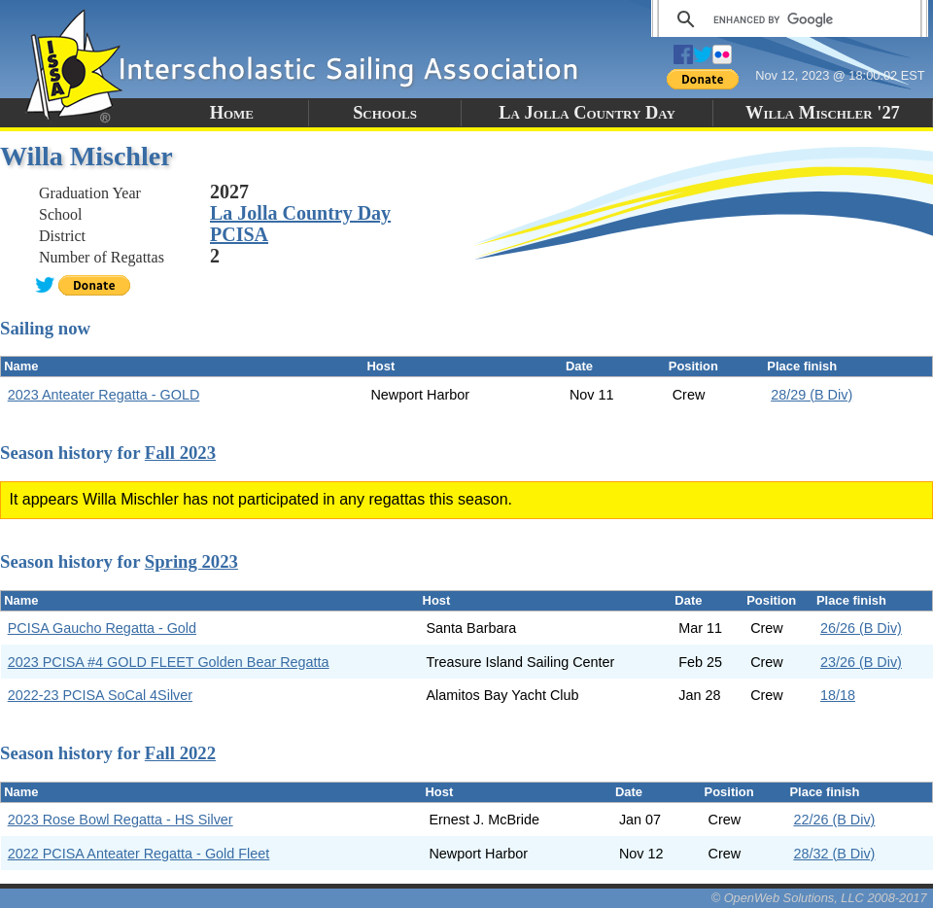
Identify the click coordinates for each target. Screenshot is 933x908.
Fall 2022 (180, 753)
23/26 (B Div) (861, 662)
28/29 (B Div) (811, 394)
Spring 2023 (191, 561)
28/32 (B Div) (834, 853)
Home (232, 112)
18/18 (837, 695)
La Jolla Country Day (587, 112)
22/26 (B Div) (834, 819)
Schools (385, 112)
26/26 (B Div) (861, 628)
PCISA (239, 234)
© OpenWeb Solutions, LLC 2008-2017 (819, 898)
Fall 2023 (180, 452)
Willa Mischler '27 (822, 112)
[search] (786, 19)
